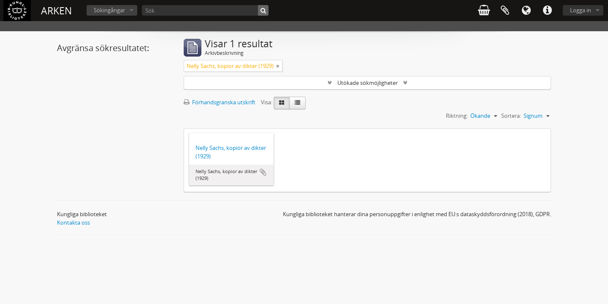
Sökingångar (109, 10)
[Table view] (297, 103)
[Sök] (205, 10)
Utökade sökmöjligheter (367, 83)
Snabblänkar (547, 10)
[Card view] (282, 103)
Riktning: (457, 115)
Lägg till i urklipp (263, 172)
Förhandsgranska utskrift (219, 102)
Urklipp (505, 10)
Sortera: (511, 115)
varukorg (483, 10)
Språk (526, 10)
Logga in (580, 10)
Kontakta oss (73, 222)
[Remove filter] (278, 66)
